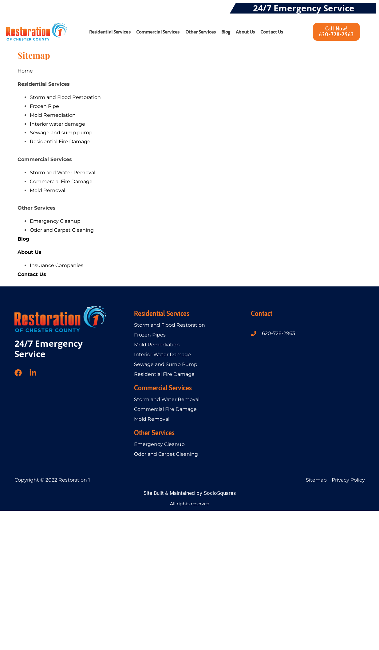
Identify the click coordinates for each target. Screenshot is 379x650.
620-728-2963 (278, 333)
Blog (225, 32)
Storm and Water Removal (166, 399)
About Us (245, 32)
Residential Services (109, 32)
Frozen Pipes (150, 335)
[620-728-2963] (253, 333)
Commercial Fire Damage (165, 409)
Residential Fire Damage (164, 374)
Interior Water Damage (162, 354)
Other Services (200, 32)
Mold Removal (151, 419)
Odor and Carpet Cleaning (166, 454)
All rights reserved (189, 503)
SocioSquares (220, 493)
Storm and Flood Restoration (169, 325)
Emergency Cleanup (159, 444)
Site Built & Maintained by (174, 493)
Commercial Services (158, 32)
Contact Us (271, 32)
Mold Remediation (157, 345)
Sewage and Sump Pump (165, 364)
